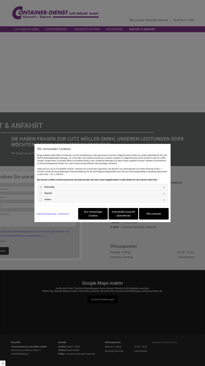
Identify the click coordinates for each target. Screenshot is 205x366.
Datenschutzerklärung (46, 214)
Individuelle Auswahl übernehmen (123, 213)
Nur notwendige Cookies (93, 213)
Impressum (63, 214)
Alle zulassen (153, 213)
